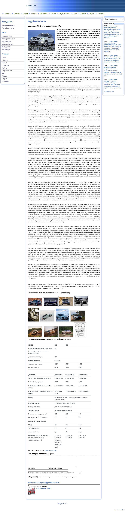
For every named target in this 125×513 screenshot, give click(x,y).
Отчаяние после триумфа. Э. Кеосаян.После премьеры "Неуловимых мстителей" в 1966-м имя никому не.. (112, 46)
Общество (43, 14)
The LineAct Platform (120, 512)
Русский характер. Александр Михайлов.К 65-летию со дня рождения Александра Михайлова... (112, 58)
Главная (7, 14)
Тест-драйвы (7, 22)
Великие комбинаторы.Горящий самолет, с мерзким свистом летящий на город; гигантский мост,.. (113, 70)
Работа (53, 14)
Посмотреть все (109, 91)
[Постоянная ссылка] (51, 450)
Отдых (91, 14)
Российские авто (43, 490)
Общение (101, 14)
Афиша (83, 14)
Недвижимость (65, 14)
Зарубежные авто (37, 21)
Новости (17, 14)
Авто (75, 14)
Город (26, 14)
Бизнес (33, 14)
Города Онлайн (62, 506)
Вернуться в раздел (43, 485)
